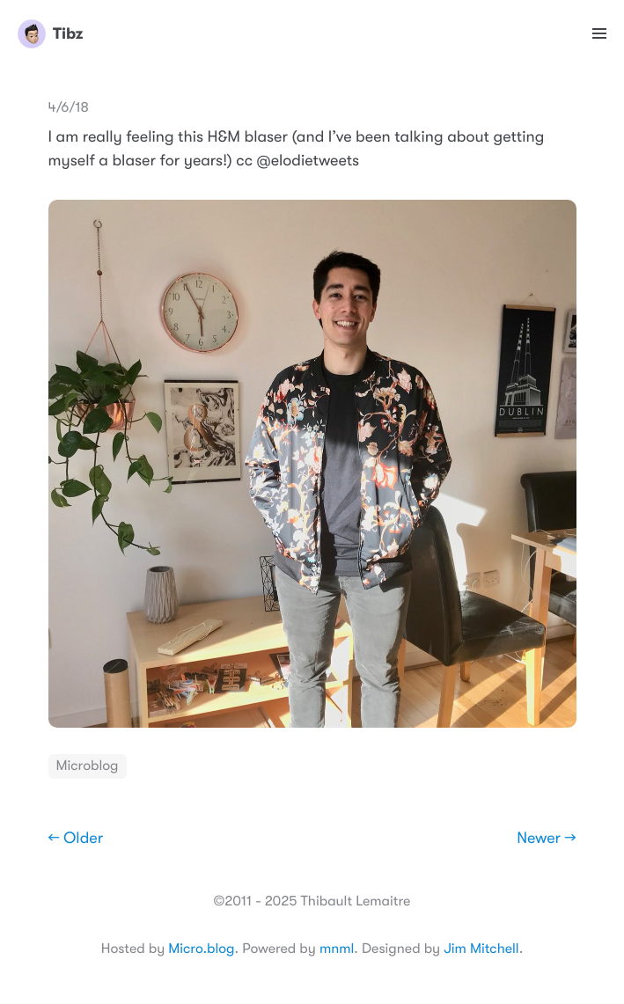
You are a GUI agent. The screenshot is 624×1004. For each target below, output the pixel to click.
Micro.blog (201, 948)
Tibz (50, 33)
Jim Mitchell (481, 948)
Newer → (546, 838)
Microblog (87, 765)
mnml (336, 948)
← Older (76, 838)
